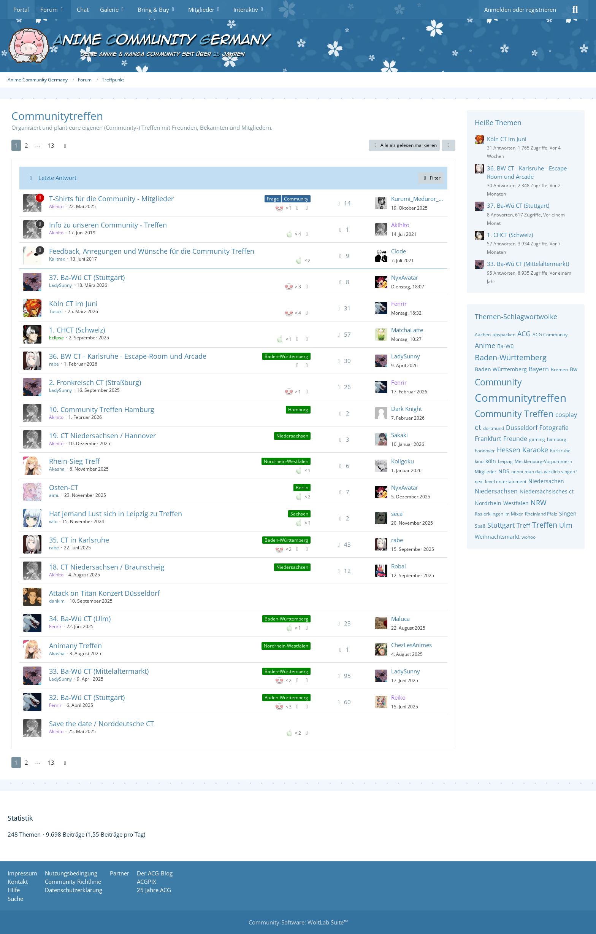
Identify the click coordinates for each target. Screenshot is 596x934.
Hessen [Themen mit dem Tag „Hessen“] (508, 449)
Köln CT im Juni (73, 303)
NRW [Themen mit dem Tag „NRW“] (539, 502)
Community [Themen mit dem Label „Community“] (296, 199)
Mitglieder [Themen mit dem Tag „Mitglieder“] (485, 471)
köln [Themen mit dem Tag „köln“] (490, 461)
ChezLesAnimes (411, 645)
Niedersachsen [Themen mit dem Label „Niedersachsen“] (292, 436)
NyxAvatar (404, 277)
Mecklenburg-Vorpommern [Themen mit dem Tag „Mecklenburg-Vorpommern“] (543, 461)
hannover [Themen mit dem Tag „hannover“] (485, 450)
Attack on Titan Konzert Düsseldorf (104, 593)
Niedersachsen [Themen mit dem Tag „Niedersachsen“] (496, 491)
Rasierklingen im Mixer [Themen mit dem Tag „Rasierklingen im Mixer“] (499, 514)
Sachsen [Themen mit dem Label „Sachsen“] (299, 514)
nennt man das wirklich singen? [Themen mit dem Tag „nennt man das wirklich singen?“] (544, 471)
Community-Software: (298, 922)
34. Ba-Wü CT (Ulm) (80, 618)
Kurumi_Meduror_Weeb (417, 198)
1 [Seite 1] (16, 145)
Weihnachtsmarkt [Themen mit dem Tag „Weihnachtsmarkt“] (497, 536)
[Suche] (575, 9)
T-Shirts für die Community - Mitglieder (111, 198)
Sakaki (399, 435)
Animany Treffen (75, 645)
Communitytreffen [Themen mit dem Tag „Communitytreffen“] (520, 397)
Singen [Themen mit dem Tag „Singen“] (568, 513)
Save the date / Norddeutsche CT (101, 723)
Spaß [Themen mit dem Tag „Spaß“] (480, 526)
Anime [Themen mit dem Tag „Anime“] (485, 345)
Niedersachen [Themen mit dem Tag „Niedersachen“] (546, 481)
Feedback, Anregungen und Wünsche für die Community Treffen (151, 251)
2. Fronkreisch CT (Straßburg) (95, 382)
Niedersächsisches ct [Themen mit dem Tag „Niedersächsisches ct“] (547, 491)
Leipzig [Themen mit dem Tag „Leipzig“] (505, 461)
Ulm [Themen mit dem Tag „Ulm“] (565, 525)
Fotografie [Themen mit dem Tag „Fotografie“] (554, 427)
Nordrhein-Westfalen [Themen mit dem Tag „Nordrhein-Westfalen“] (502, 503)
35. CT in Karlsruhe (79, 539)
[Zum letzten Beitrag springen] (381, 203)
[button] (448, 145)
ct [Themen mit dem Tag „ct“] (478, 427)
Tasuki (56, 311)
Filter (431, 178)
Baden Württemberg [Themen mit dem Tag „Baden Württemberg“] (501, 369)
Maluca (400, 618)
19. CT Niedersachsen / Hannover (102, 435)
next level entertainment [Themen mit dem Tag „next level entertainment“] (500, 481)
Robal (398, 566)
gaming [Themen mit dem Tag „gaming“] (537, 439)
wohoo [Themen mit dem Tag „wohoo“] (529, 537)
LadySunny (60, 285)
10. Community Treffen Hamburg (101, 409)
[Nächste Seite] (65, 145)
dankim (57, 601)
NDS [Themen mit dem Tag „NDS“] (503, 471)
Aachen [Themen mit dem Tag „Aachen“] (483, 334)
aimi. (54, 495)
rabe (54, 364)
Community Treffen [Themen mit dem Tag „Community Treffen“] (514, 413)
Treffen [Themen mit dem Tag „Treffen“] (544, 525)
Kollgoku (402, 461)
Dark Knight (406, 408)
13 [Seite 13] (51, 145)
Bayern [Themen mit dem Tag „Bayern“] (539, 369)
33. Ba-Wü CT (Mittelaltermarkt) (99, 671)
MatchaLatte (407, 330)
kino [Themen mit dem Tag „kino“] (479, 461)
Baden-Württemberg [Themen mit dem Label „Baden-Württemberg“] (286, 356)
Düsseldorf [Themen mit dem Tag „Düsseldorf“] (521, 427)
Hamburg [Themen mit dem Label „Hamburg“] (298, 409)
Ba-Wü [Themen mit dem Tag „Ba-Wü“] (505, 346)
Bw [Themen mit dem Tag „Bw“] (573, 369)
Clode (398, 251)
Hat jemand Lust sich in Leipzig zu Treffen (115, 513)
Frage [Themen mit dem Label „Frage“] (273, 199)
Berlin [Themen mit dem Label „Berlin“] (302, 487)
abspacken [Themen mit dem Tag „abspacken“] (504, 334)
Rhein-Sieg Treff (74, 461)
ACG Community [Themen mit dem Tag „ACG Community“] (550, 334)
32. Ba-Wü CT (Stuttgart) (87, 697)
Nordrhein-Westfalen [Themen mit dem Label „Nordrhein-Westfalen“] (286, 461)
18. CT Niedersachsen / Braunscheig (107, 566)
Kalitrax (57, 259)
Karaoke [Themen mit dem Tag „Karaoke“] (535, 449)
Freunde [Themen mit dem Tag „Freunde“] (515, 438)
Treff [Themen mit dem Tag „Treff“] (523, 525)
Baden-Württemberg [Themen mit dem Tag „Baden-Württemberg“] (511, 357)
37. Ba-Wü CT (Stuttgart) (87, 277)
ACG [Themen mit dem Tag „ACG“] (524, 333)
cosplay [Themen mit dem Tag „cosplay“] (566, 415)
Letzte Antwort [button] (57, 177)
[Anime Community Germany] (298, 45)
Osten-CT (63, 487)
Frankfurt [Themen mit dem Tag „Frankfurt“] (488, 438)
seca (397, 513)
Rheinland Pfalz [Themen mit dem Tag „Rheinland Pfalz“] (541, 514)
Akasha (57, 469)
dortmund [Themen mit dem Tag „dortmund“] (493, 428)
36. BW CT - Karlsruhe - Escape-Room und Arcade (127, 356)
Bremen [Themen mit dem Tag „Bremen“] (559, 369)
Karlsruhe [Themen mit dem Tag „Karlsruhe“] (560, 450)
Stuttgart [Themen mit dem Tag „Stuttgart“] (501, 525)
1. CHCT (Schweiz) (77, 329)
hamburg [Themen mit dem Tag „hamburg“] (556, 439)
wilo (53, 521)
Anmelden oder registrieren (520, 9)
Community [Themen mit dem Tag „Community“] (498, 382)
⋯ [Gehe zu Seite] (38, 145)
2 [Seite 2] (26, 145)
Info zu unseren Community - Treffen (108, 224)
